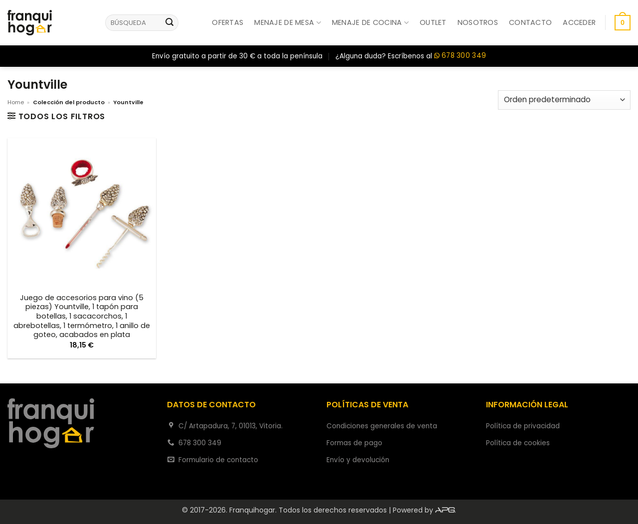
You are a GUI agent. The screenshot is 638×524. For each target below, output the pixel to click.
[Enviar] (169, 22)
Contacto (530, 22)
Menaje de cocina (370, 22)
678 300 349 (460, 55)
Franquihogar (252, 510)
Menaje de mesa (287, 22)
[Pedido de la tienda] (564, 100)
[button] (579, 22)
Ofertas (227, 22)
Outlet (433, 22)
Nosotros (478, 22)
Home (15, 102)
